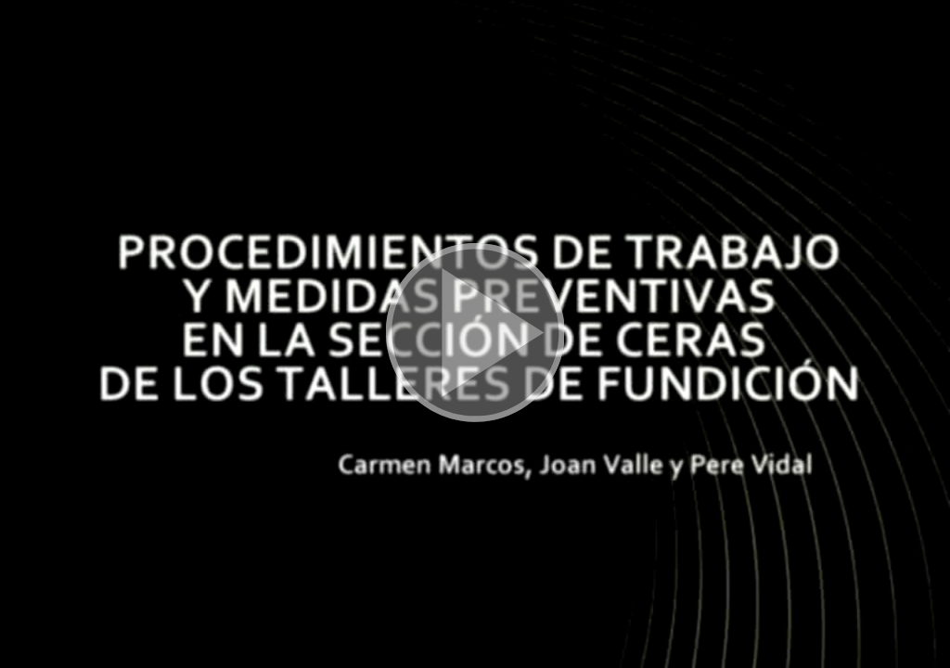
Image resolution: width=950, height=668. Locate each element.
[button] (475, 334)
